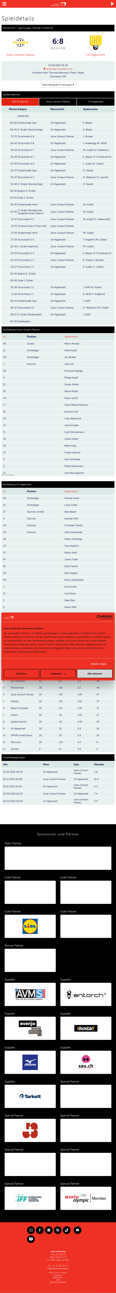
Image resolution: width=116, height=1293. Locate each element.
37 (98, 694)
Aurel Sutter (71, 586)
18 (98, 728)
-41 (60, 715)
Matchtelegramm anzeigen (57, 84)
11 (4, 742)
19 (98, 722)
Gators (14, 715)
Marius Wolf (71, 552)
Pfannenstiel (17, 687)
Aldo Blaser (70, 512)
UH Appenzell (95, 55)
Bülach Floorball (20, 708)
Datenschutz (58, 1278)
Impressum (58, 1275)
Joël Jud (69, 364)
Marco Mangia (72, 343)
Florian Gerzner (73, 452)
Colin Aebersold (73, 418)
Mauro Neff (70, 607)
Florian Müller (72, 384)
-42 (60, 722)
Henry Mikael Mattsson (77, 405)
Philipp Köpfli (71, 377)
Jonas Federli (71, 439)
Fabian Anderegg (73, 539)
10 (4, 735)
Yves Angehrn (72, 546)
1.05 (80, 715)
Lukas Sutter (71, 505)
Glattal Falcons (19, 722)
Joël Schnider (72, 425)
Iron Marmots (18, 681)
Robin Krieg (70, 445)
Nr (4, 336)
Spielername (72, 336)
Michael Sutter (72, 498)
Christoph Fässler (74, 525)
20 (40, 681)
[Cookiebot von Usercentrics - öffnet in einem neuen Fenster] (98, 617)
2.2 (79, 687)
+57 (60, 681)
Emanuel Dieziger (74, 370)
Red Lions (16, 742)
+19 (60, 708)
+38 (60, 694)
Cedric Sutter (71, 559)
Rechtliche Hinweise (58, 1282)
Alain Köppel (71, 573)
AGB (58, 1280)
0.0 (79, 749)
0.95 (80, 722)
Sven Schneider (73, 459)
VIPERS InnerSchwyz (22, 735)
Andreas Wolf (71, 518)
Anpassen (58, 673)
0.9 (79, 728)
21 (98, 715)
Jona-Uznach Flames (20, 55)
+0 (59, 749)
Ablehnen (21, 673)
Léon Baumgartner (74, 473)
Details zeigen (98, 663)
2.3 (79, 681)
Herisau (15, 701)
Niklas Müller (71, 391)
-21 (60, 728)
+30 (60, 701)
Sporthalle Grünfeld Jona (59, 69)
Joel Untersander (74, 532)
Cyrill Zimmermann (75, 432)
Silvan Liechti (71, 398)
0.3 (79, 742)
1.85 (80, 694)
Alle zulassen (94, 673)
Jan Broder (70, 357)
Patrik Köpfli (71, 350)
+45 (60, 687)
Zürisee (15, 749)
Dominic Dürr (72, 411)
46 (98, 681)
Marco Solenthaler (74, 580)
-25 (60, 735)
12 (4, 749)
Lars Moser (70, 593)
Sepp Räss (70, 600)
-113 (60, 742)
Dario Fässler (71, 566)
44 (98, 687)
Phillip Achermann (74, 466)
